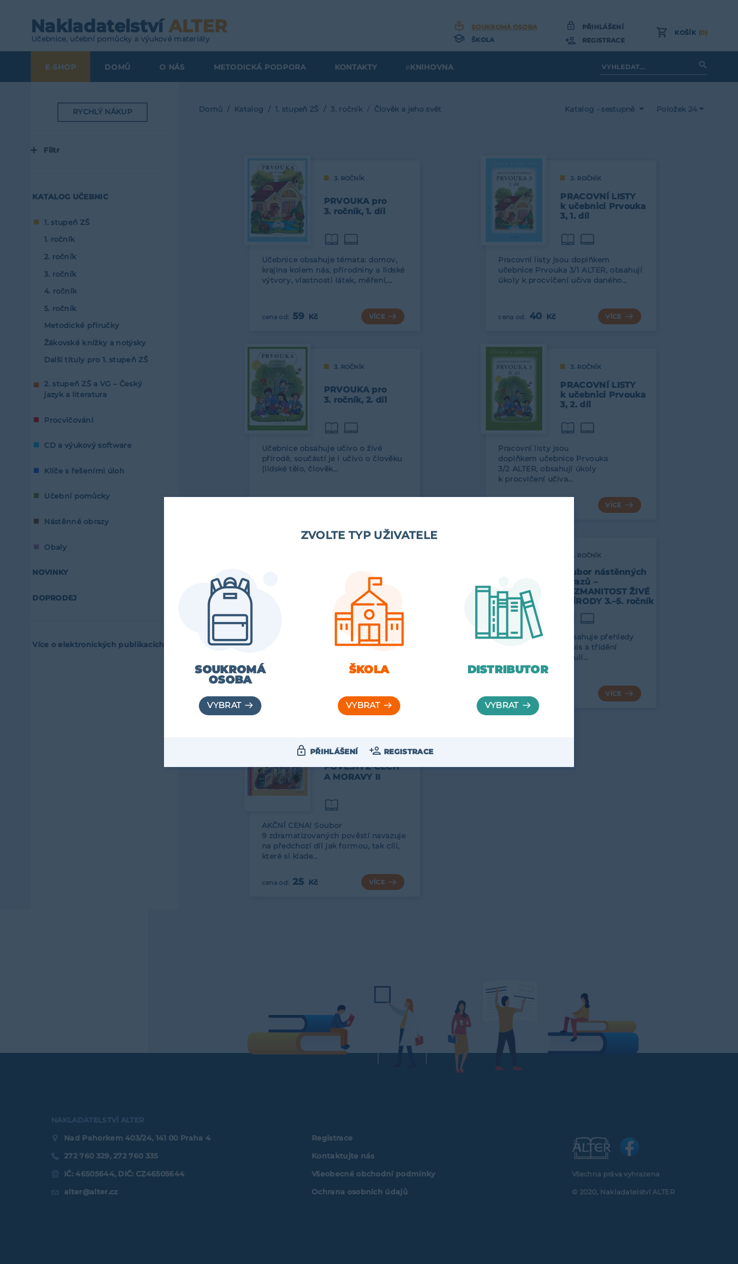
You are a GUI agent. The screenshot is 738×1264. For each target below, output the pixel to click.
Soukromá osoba (230, 675)
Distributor (508, 669)
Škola (369, 669)
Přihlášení (334, 751)
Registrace (408, 751)
